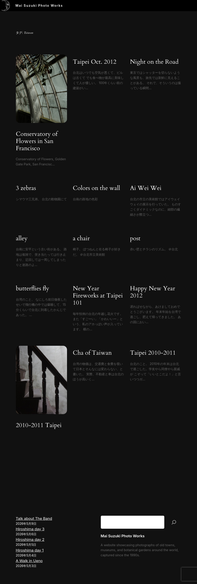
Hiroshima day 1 (30, 550)
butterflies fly (32, 288)
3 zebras (26, 188)
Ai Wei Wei (145, 188)
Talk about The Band (34, 518)
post (135, 238)
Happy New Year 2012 (152, 292)
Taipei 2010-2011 (153, 353)
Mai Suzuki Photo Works (39, 5)
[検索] (174, 522)
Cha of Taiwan (92, 353)
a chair (81, 238)
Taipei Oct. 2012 (94, 62)
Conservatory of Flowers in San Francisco (36, 141)
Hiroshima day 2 (30, 539)
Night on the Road (154, 62)
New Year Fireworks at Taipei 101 (98, 296)
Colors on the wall (96, 188)
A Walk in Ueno (29, 561)
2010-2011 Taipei (39, 425)
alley (21, 238)
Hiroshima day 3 (30, 529)
